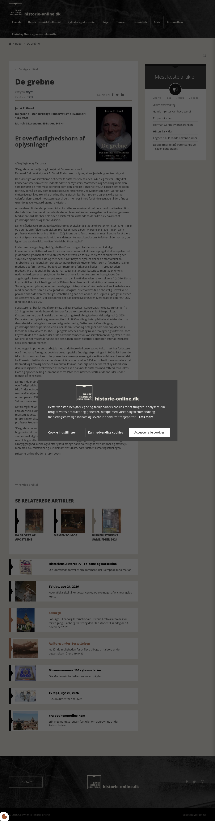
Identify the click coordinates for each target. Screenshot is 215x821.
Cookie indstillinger (62, 432)
